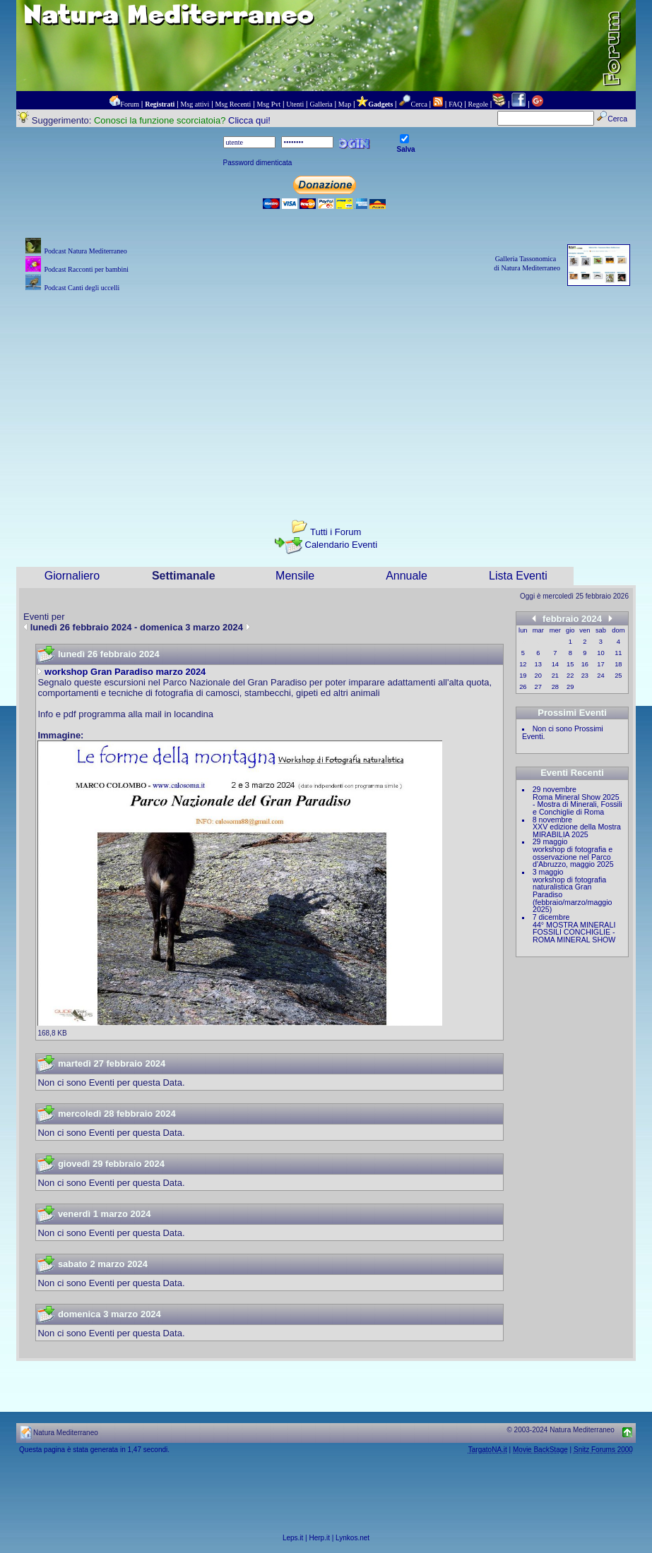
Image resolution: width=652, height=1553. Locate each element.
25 (618, 675)
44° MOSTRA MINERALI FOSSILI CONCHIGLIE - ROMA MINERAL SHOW (574, 932)
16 (584, 664)
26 (522, 686)
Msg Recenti (233, 104)
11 (618, 652)
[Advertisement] (326, 394)
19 (522, 675)
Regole (478, 104)
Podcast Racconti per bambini (86, 269)
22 (570, 675)
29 (570, 686)
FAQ (455, 104)
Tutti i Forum (335, 532)
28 (555, 686)
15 (570, 664)
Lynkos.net (352, 1538)
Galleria (320, 104)
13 (538, 664)
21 (555, 675)
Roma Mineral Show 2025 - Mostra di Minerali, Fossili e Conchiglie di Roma (577, 804)
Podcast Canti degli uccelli (81, 288)
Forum (129, 104)
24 (600, 675)
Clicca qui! (249, 120)
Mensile (294, 576)
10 (600, 652)
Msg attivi (195, 104)
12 (522, 664)
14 (555, 664)
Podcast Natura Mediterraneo (85, 251)
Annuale (406, 576)
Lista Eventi (518, 576)
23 (584, 675)
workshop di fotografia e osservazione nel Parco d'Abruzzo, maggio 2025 (573, 856)
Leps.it (293, 1538)
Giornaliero (72, 576)
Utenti (295, 104)
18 (618, 664)
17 (600, 664)
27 (538, 686)
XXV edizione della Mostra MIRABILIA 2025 (577, 830)
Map (344, 104)
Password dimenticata (257, 163)
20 (538, 675)
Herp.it (319, 1538)
